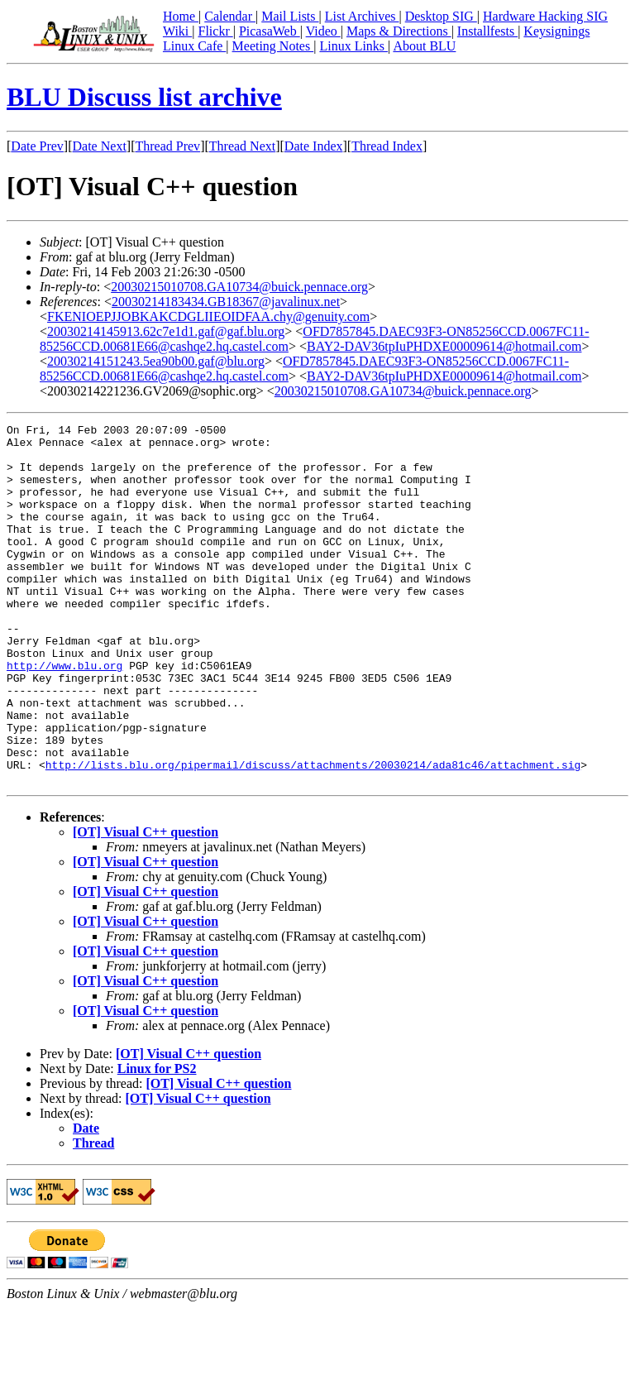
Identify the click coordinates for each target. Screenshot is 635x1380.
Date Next (100, 146)
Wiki (177, 31)
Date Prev (37, 146)
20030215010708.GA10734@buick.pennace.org (239, 287)
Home (180, 16)
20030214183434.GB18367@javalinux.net (226, 302)
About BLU (424, 46)
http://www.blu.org (64, 714)
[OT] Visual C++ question (145, 904)
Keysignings (556, 31)
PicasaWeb (269, 31)
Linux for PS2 (157, 1140)
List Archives (362, 16)
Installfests (487, 31)
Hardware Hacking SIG (545, 16)
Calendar (229, 16)
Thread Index (387, 146)
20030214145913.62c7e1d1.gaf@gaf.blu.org (165, 331)
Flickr (215, 31)
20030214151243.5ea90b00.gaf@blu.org (156, 361)
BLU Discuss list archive (144, 97)
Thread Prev (167, 146)
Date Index (313, 146)
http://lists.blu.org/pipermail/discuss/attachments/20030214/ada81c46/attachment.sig (312, 834)
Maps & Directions (398, 31)
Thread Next (242, 146)
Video (323, 31)
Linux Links (353, 46)
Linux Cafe (194, 46)
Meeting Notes (273, 46)
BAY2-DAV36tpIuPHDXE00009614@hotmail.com (444, 346)
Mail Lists (289, 16)
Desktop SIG (441, 16)
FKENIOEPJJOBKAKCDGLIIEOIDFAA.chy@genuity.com (208, 316)
